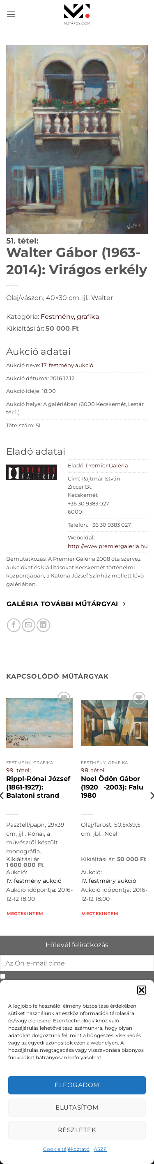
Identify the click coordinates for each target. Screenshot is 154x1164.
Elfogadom (77, 1085)
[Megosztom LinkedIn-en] (43, 625)
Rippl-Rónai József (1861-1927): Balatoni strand (38, 787)
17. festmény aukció (67, 365)
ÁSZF (100, 1149)
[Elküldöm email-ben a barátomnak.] (28, 625)
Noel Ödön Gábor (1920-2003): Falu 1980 (112, 787)
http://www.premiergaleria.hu (108, 546)
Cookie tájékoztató (66, 1149)
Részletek (77, 1130)
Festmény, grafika (70, 316)
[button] (142, 990)
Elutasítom (77, 1107)
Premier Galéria (107, 465)
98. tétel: (93, 770)
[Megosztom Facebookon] (14, 625)
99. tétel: (18, 770)
